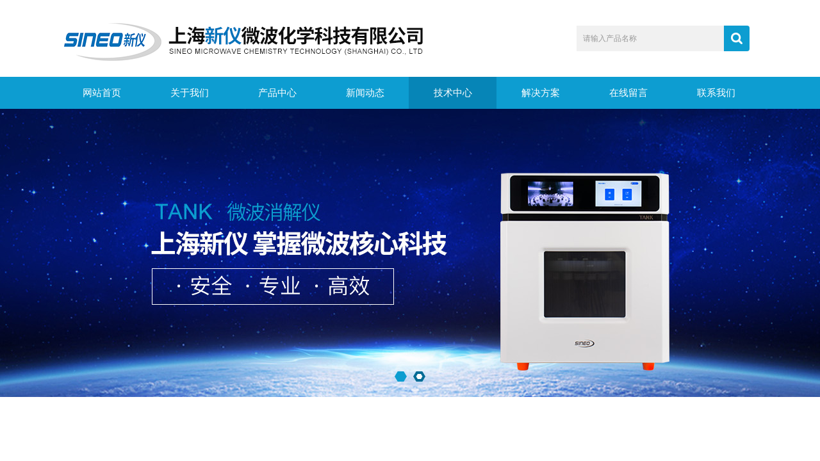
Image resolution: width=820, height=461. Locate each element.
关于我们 (189, 93)
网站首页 (102, 93)
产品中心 (277, 93)
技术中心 (453, 93)
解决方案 (540, 93)
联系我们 (716, 93)
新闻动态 (365, 93)
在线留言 (628, 93)
